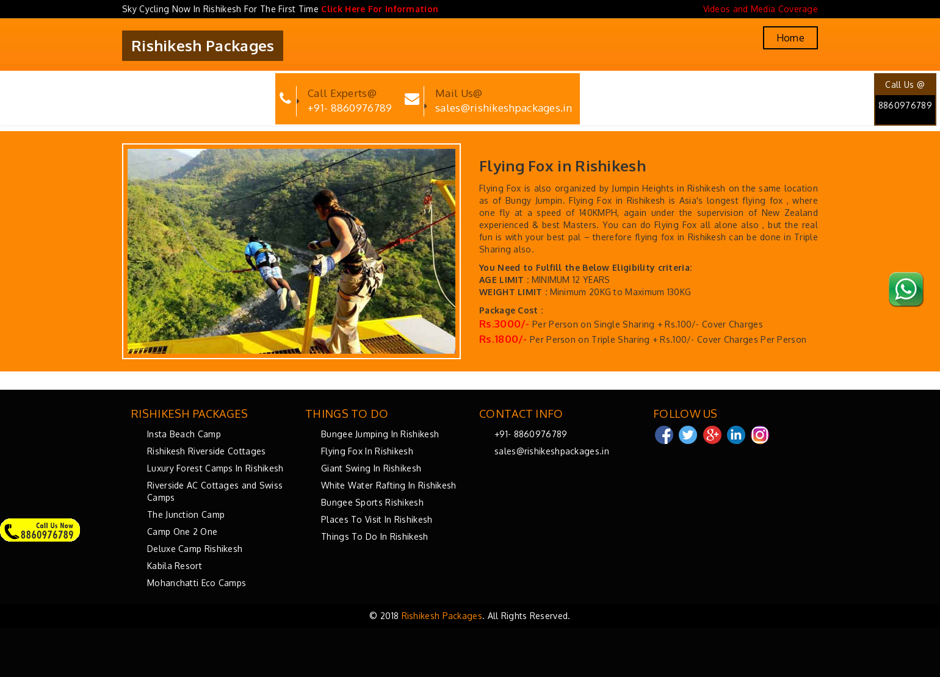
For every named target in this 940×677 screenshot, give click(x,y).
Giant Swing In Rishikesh (371, 468)
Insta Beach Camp (184, 434)
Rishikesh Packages (202, 45)
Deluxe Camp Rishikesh (194, 548)
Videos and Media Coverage (761, 9)
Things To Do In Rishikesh (374, 536)
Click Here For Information (379, 9)
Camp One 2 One (182, 531)
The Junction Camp (186, 514)
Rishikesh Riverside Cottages (206, 451)
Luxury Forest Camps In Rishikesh (215, 468)
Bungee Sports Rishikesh (372, 502)
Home (790, 38)
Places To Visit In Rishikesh (376, 519)
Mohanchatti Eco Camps (196, 583)
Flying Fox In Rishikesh (367, 451)
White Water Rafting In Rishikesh (389, 485)
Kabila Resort (174, 566)
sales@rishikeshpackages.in (551, 451)
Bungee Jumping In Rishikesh (380, 434)
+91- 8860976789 (531, 434)
